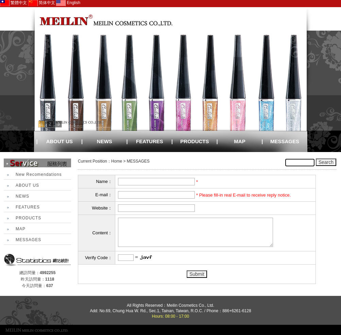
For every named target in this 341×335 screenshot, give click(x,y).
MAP (239, 141)
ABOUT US (59, 141)
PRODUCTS (194, 141)
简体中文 (41, 2)
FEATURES (149, 141)
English (68, 2)
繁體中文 (13, 2)
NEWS (104, 141)
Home (116, 161)
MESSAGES (284, 141)
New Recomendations (39, 174)
